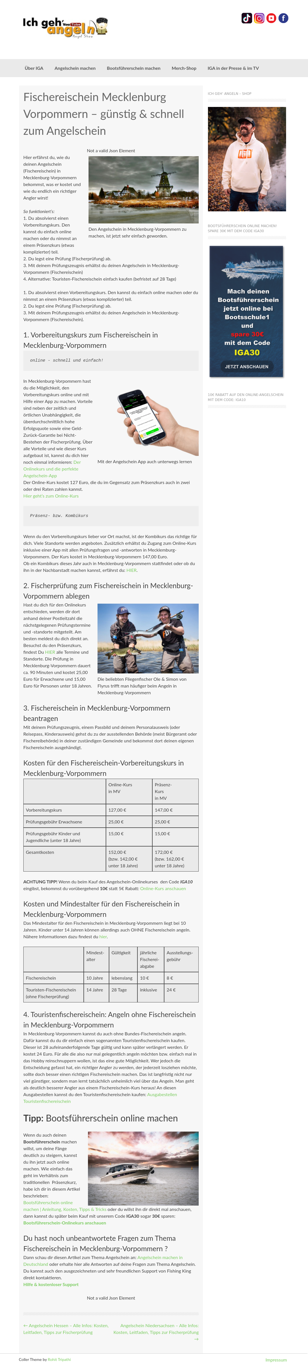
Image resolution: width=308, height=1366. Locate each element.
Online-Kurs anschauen (163, 888)
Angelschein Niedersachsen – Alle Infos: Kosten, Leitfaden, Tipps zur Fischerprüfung (156, 1332)
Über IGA (34, 68)
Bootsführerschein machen (133, 68)
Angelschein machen (75, 68)
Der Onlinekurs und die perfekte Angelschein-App (52, 468)
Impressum (276, 1359)
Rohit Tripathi (59, 1359)
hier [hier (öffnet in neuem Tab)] (103, 936)
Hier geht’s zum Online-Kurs (51, 495)
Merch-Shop (184, 68)
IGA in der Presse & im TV (233, 68)
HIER (131, 570)
